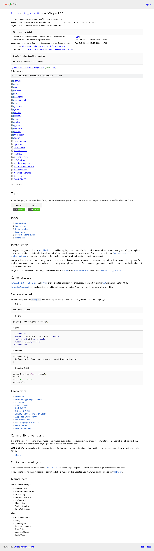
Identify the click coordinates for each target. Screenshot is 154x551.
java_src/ (18, 106)
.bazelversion (20, 141)
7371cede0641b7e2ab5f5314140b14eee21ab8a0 (43, 49)
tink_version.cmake (22, 172)
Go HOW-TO (20, 408)
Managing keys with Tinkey (26, 422)
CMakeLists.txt (20, 150)
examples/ (18, 96)
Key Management (23, 419)
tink (39, 13)
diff (70, 49)
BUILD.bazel (19, 147)
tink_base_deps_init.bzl (24, 166)
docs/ (16, 93)
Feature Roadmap (23, 428)
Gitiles (16, 546)
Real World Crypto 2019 (111, 270)
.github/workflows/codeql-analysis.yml (27, 67)
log (77, 36)
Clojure (18, 455)
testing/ (17, 131)
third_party (28, 13)
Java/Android (16, 283)
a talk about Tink (81, 270)
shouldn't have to (46, 250)
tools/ (17, 138)
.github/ (17, 80)
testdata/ (18, 128)
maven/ (17, 115)
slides (66, 270)
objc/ (16, 119)
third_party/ (19, 135)
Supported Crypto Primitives (27, 416)
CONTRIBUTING (51, 467)
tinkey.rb (18, 176)
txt (142, 546)
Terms (31, 546)
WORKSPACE (20, 179)
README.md (19, 160)
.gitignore (18, 144)
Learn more (20, 232)
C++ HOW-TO (21, 402)
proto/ (17, 122)
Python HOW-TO (22, 411)
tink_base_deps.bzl (22, 163)
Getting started (21, 229)
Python (44, 283)
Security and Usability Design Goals (30, 414)
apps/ (16, 84)
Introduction (20, 223)
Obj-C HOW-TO (22, 405)
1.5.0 (104, 283)
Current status (21, 226)
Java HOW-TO (21, 396)
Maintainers (20, 237)
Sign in (148, 4)
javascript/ (18, 109)
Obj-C (30, 283)
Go (35, 283)
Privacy (23, 546)
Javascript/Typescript (20, 287)
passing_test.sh (21, 157)
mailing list (117, 472)
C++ (25, 283)
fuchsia (15, 13)
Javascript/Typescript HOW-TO (28, 399)
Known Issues (21, 425)
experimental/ (20, 100)
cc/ (15, 87)
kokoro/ (17, 112)
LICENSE (18, 154)
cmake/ (17, 90)
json (149, 546)
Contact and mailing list (25, 234)
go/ (15, 103)
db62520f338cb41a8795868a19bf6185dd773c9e (43, 46)
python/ (17, 125)
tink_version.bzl (20, 169)
